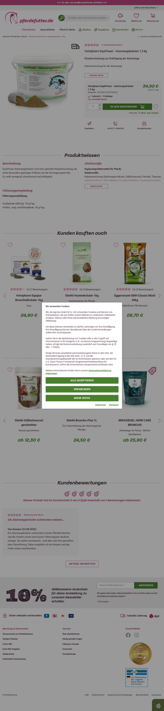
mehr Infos (82, 398)
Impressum (51, 373)
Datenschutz (100, 405)
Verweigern (82, 389)
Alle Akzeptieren (82, 380)
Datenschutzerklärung (100, 370)
